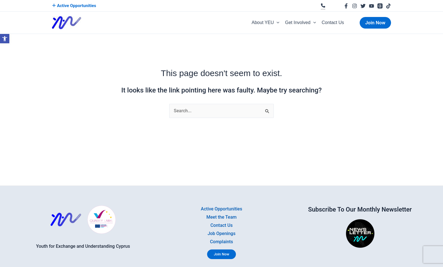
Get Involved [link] (300, 23)
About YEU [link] (265, 23)
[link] (4, 38)
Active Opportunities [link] (74, 5)
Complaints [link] (221, 241)
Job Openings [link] (222, 233)
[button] (276, 23)
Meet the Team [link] (222, 217)
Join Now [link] (221, 254)
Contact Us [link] (333, 22)
